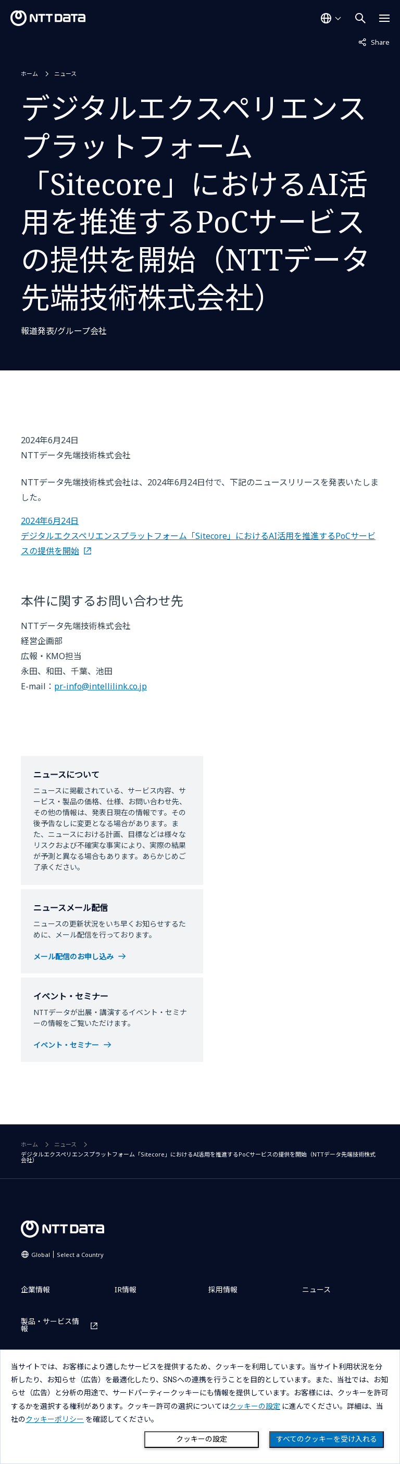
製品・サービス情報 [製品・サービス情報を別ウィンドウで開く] (50, 1325)
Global (67, 1254)
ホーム (29, 74)
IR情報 (125, 1289)
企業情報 (35, 1289)
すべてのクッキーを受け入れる (326, 1439)
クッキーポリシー (55, 1419)
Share (374, 41)
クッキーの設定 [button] (254, 1406)
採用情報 (223, 1289)
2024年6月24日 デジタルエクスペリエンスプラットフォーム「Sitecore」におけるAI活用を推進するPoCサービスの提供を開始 (198, 536)
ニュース (65, 74)
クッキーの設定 (201, 1439)
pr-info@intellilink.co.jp (100, 686)
